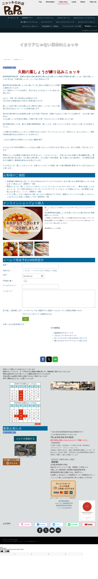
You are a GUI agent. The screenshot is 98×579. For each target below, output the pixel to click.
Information (50, 2)
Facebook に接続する (9, 67)
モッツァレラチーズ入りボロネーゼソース (70, 338)
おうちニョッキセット (30, 26)
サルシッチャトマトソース (65, 22)
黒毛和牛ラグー (27, 18)
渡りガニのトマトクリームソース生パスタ (70, 341)
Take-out (93, 2)
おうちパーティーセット (86, 22)
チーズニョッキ (13, 18)
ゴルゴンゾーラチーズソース (65, 335)
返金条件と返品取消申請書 (9, 539)
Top (40, 2)
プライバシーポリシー (30, 314)
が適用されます (37, 314)
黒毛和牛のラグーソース (63, 333)
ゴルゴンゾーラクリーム (45, 18)
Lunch (74, 2)
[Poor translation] (7, 551)
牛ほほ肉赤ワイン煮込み (50, 26)
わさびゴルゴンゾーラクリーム (84, 18)
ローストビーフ (46, 22)
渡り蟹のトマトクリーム (29, 22)
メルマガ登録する (25, 438)
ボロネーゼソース (63, 18)
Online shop (63, 2)
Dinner (82, 2)
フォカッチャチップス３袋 (71, 26)
